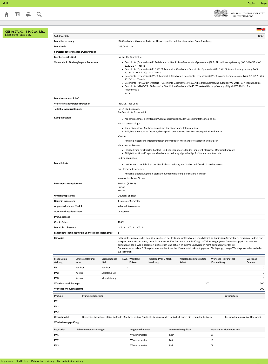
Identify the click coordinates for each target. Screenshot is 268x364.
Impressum (7, 361)
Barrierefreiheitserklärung (70, 361)
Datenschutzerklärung (42, 361)
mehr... (128, 93)
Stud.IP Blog (22, 361)
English (251, 3)
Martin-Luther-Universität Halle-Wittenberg (239, 13)
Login (264, 3)
